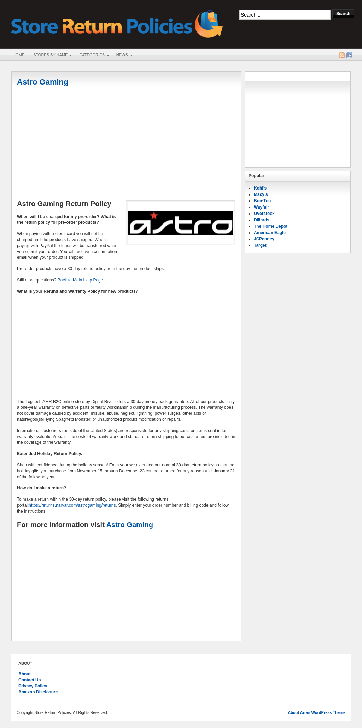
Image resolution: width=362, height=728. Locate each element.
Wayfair (261, 207)
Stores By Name (50, 55)
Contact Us (29, 679)
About (24, 673)
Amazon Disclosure (38, 691)
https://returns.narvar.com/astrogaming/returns (72, 505)
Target (260, 245)
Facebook (349, 55)
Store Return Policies (117, 23)
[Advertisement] (126, 143)
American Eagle (270, 232)
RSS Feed (342, 55)
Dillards (261, 219)
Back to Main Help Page (80, 280)
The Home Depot (270, 226)
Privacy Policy (32, 685)
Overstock (264, 213)
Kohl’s (260, 188)
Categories (92, 55)
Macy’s (261, 194)
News (122, 55)
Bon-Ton (262, 200)
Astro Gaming (42, 81)
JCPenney (264, 239)
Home (18, 55)
